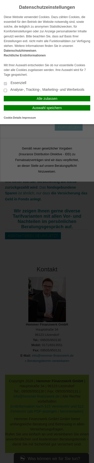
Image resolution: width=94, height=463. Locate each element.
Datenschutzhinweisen (20, 50)
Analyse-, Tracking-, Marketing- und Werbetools (44, 90)
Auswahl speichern (47, 108)
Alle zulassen (47, 99)
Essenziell (15, 83)
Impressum (29, 117)
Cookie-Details (13, 117)
